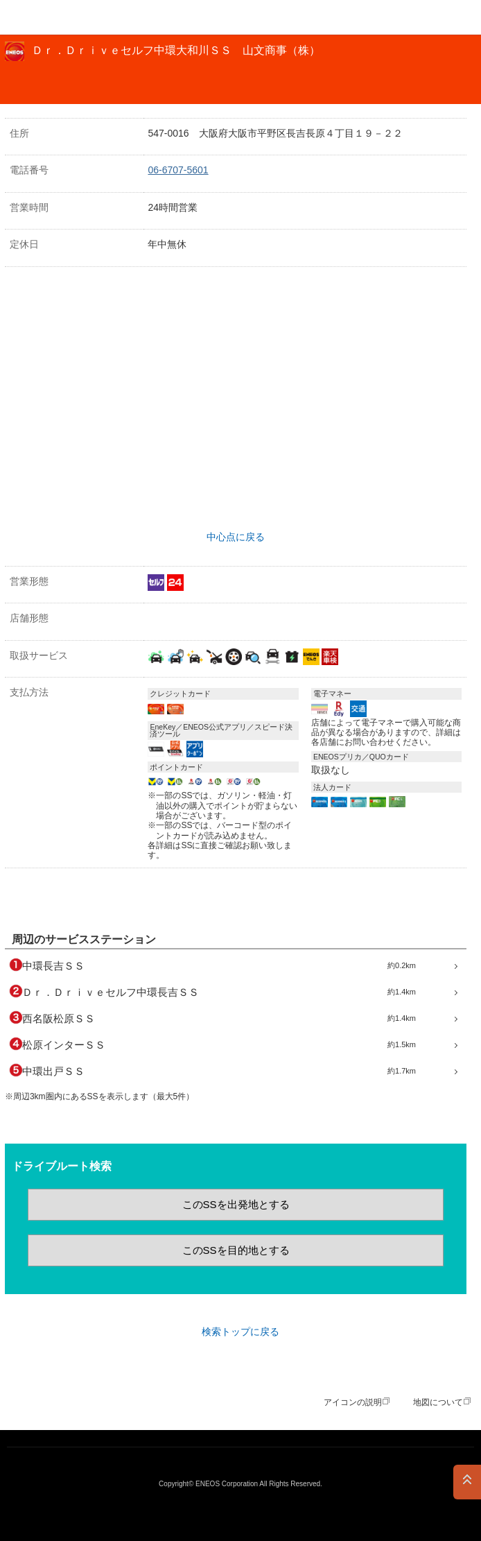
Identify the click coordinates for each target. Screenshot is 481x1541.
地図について (438, 1402)
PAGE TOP (467, 1482)
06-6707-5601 (178, 169)
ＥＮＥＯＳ (45, 17)
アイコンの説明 (353, 1402)
